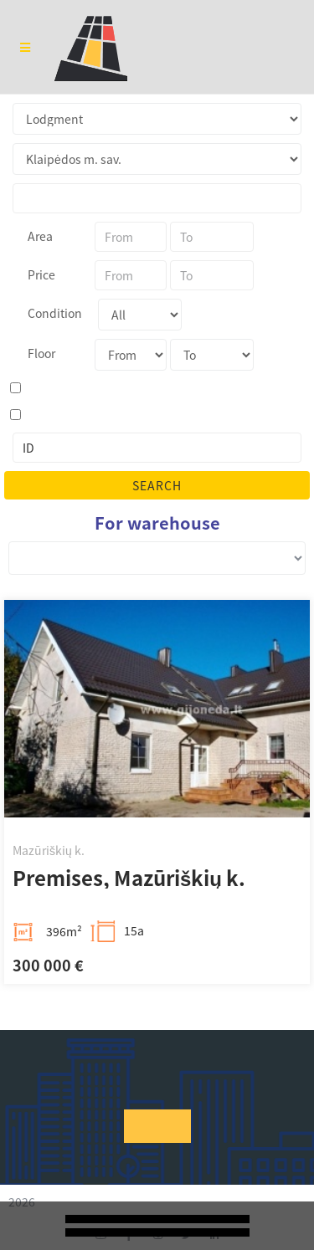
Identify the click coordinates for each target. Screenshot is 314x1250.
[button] (157, 1126)
